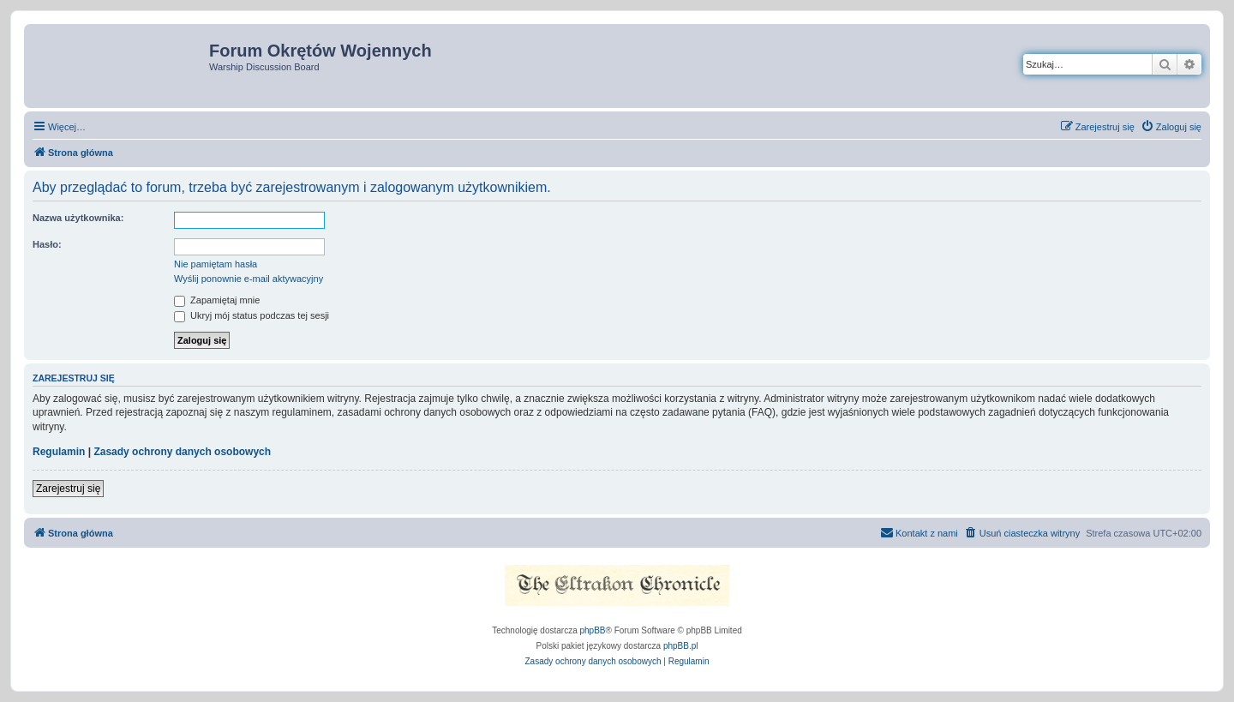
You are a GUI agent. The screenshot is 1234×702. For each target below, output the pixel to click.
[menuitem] (1171, 127)
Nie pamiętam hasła (215, 264)
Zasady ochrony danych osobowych (182, 452)
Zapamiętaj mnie (217, 300)
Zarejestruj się (68, 489)
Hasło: (47, 244)
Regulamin (59, 452)
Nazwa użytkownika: (78, 218)
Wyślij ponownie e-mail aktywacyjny (248, 278)
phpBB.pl (680, 646)
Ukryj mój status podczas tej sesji (251, 315)
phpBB (593, 630)
